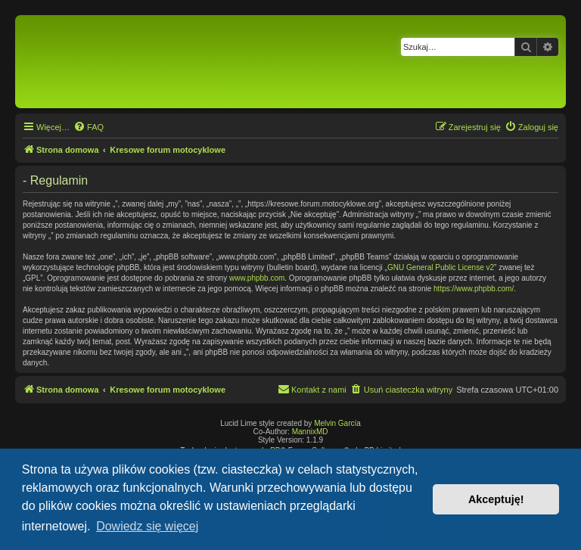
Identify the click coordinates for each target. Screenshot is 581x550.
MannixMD (310, 431)
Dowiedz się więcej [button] (147, 526)
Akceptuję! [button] (496, 499)
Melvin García (337, 423)
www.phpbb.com (256, 278)
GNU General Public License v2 (440, 267)
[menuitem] (88, 127)
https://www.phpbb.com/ (473, 288)
